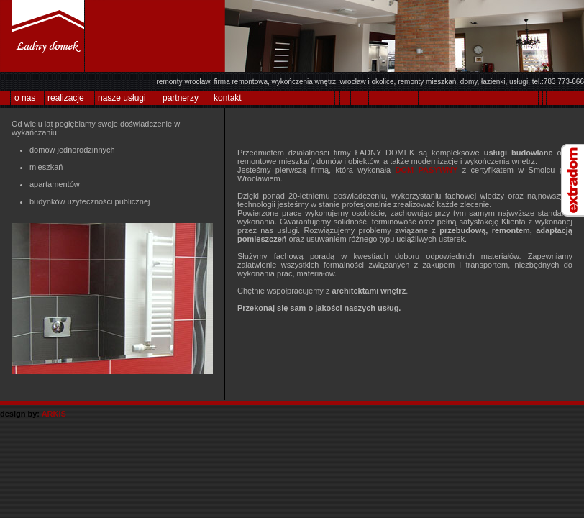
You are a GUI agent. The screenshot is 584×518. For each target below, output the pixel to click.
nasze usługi (122, 98)
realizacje (65, 98)
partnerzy (181, 98)
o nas (24, 98)
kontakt (228, 98)
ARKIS (54, 413)
